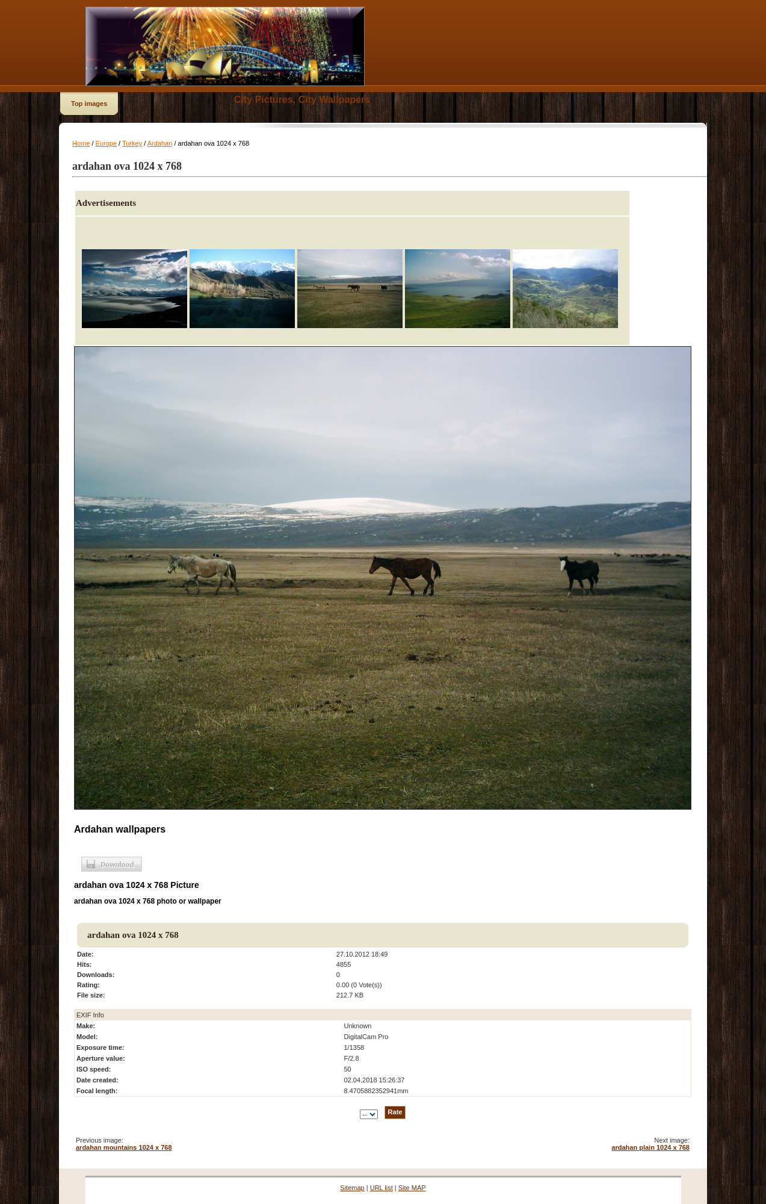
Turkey (132, 143)
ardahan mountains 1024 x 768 (124, 1147)
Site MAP (412, 1187)
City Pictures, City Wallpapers (302, 100)
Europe (106, 143)
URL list (381, 1187)
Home (81, 143)
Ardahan (160, 143)
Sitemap (352, 1187)
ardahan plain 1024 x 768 (650, 1147)
